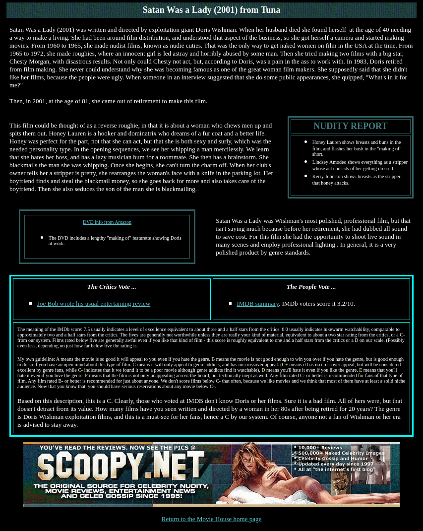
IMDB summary (258, 303)
